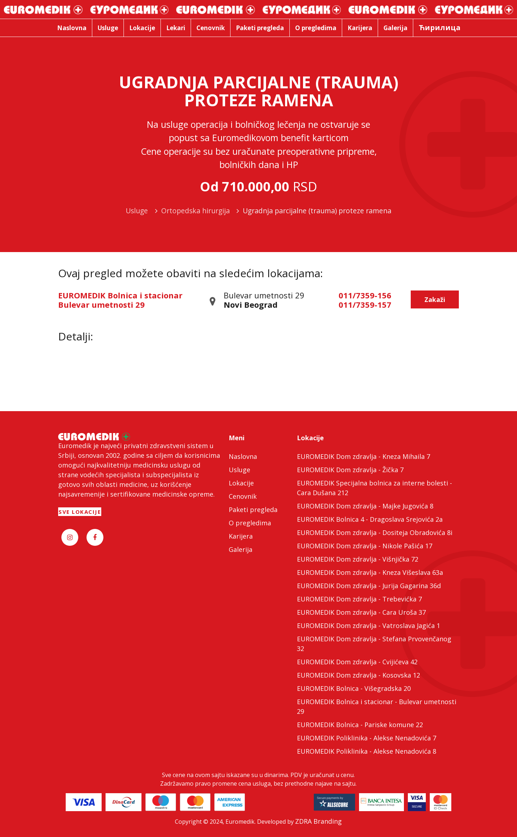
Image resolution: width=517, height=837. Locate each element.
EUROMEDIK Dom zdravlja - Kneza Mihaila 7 (363, 456)
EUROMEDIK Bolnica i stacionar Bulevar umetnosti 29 (120, 300)
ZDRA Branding (318, 821)
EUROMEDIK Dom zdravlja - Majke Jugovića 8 (365, 506)
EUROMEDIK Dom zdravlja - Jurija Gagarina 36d (369, 585)
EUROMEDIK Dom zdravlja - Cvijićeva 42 (357, 661)
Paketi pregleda (253, 509)
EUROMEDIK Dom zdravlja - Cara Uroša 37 (361, 612)
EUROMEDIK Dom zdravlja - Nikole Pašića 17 (364, 545)
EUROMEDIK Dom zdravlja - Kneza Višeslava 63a (370, 572)
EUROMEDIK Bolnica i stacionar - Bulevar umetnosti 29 (376, 706)
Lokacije (241, 483)
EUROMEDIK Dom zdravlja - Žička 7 (350, 469)
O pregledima (250, 523)
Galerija (240, 549)
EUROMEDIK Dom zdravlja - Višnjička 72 (357, 559)
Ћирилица (440, 27)
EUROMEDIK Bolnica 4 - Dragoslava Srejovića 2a (370, 519)
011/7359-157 (365, 304)
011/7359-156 (365, 295)
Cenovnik (243, 496)
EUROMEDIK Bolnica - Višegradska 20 (354, 688)
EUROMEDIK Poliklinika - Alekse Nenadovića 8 (366, 751)
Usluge (239, 469)
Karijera (241, 536)
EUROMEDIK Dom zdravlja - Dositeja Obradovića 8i (374, 532)
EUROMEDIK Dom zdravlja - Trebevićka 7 (359, 599)
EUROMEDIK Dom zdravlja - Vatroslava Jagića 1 (368, 625)
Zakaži (434, 299)
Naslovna (243, 456)
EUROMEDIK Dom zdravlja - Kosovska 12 (358, 675)
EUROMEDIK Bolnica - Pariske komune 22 (360, 724)
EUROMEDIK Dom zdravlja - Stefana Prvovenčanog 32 (374, 643)
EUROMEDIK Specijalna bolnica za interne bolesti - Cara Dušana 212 (374, 488)
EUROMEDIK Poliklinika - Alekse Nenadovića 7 (366, 738)
